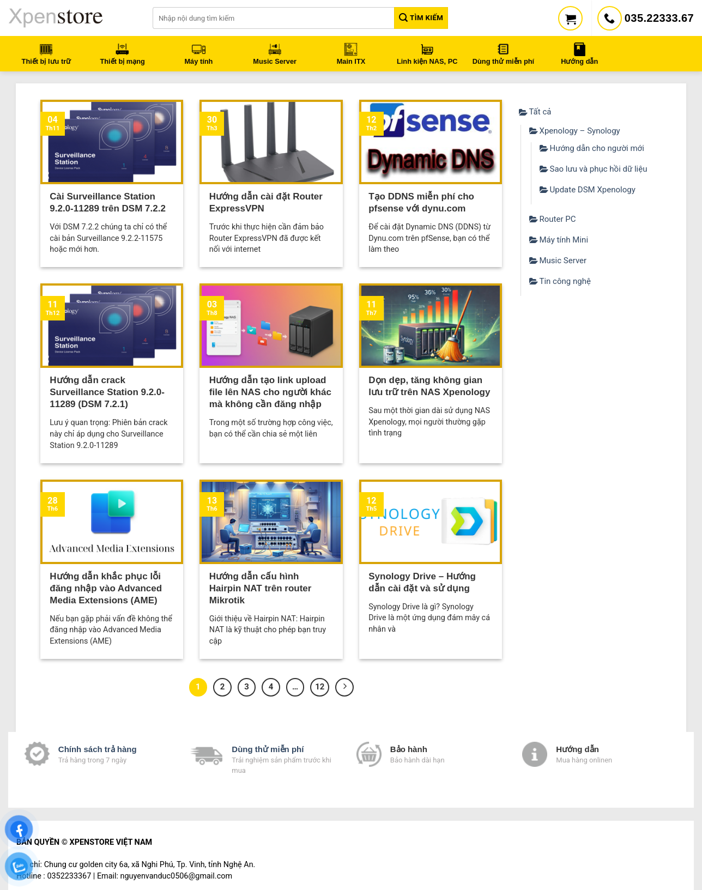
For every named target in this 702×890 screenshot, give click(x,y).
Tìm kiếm (421, 18)
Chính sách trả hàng (97, 749)
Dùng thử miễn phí (268, 749)
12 (319, 687)
